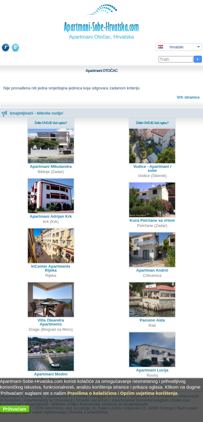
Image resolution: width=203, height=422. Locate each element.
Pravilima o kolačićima (92, 393)
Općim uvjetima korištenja (149, 393)
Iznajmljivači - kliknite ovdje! (32, 113)
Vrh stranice (188, 97)
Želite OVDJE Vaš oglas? (50, 123)
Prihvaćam (14, 409)
